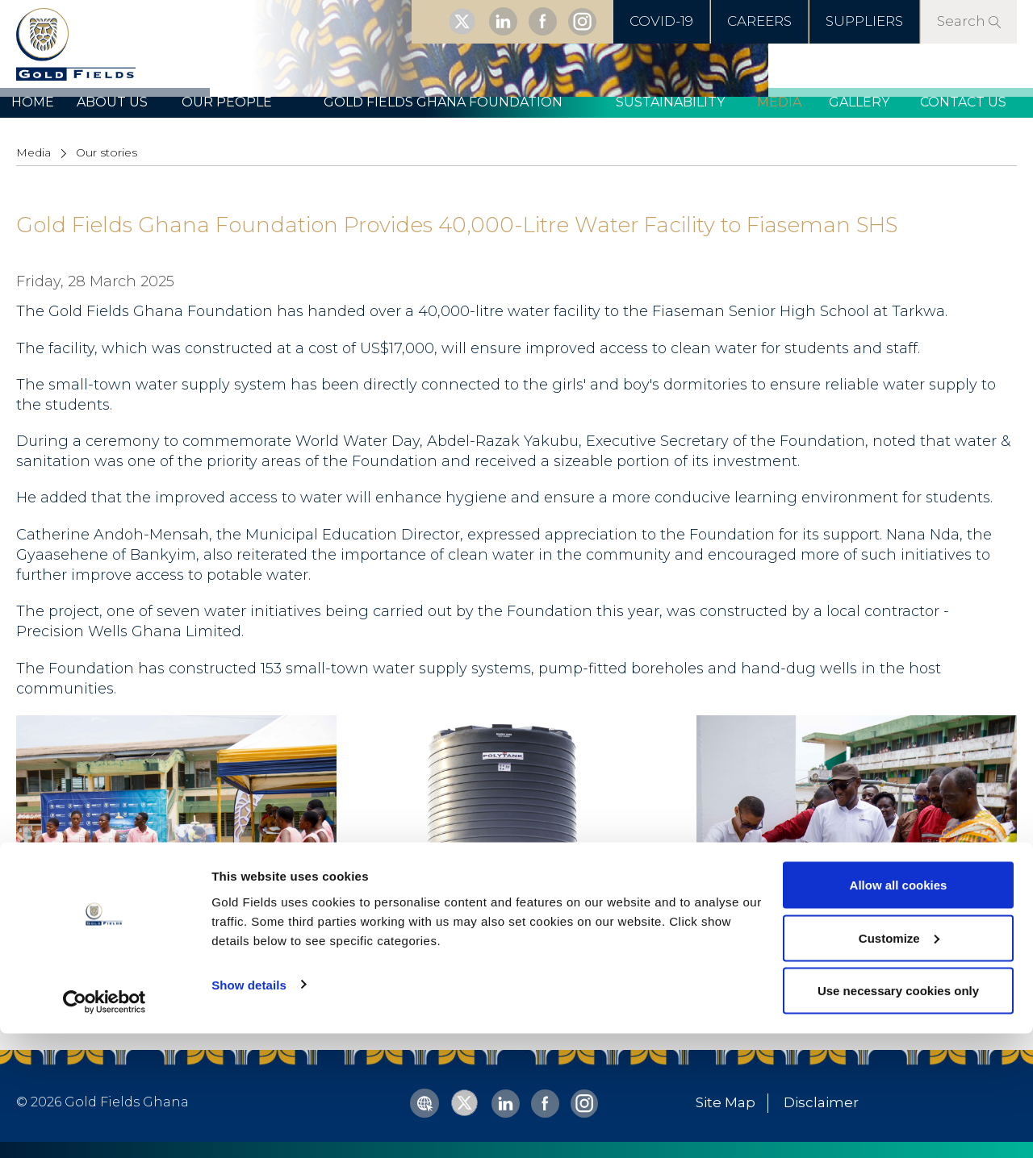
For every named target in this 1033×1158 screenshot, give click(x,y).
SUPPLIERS (864, 21)
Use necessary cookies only (898, 1115)
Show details (248, 1108)
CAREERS (759, 21)
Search (969, 21)
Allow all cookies (898, 1009)
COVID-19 (661, 21)
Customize (899, 1062)
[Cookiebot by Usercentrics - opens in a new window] (104, 1126)
